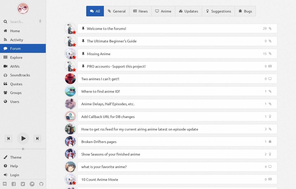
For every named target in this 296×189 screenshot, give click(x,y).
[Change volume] (23, 149)
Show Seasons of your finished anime (110, 154)
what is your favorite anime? (104, 166)
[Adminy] (70, 116)
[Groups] (23, 92)
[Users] (23, 101)
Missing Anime (99, 53)
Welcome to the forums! (106, 28)
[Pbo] (70, 129)
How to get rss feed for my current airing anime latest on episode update (139, 129)
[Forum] (23, 48)
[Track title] (23, 129)
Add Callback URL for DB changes (108, 116)
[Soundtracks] (23, 74)
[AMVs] (23, 66)
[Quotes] (23, 83)
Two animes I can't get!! (100, 78)
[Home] (23, 30)
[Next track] (37, 138)
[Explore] (23, 57)
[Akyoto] (70, 28)
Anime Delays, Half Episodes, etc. (107, 103)
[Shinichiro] (70, 78)
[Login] (23, 174)
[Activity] (23, 39)
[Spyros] (70, 53)
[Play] (23, 138)
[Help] (23, 165)
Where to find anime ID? (100, 91)
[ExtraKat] (70, 141)
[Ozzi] (70, 104)
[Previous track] (8, 138)
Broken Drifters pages (98, 141)
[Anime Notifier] (23, 8)
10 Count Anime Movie (99, 179)
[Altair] (70, 91)
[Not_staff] (70, 166)
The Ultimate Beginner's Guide (112, 41)
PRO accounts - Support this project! (116, 66)
